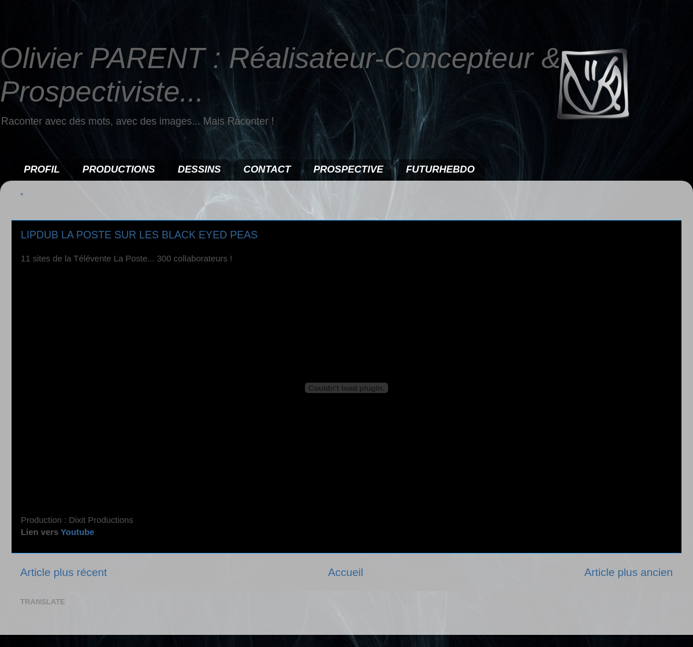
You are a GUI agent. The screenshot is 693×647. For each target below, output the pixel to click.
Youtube (77, 532)
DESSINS (199, 169)
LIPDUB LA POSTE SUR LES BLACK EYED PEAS (139, 235)
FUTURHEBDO (440, 169)
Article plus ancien (628, 572)
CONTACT (267, 169)
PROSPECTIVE (348, 169)
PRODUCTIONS (119, 169)
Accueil (345, 572)
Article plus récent (63, 572)
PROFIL (41, 169)
